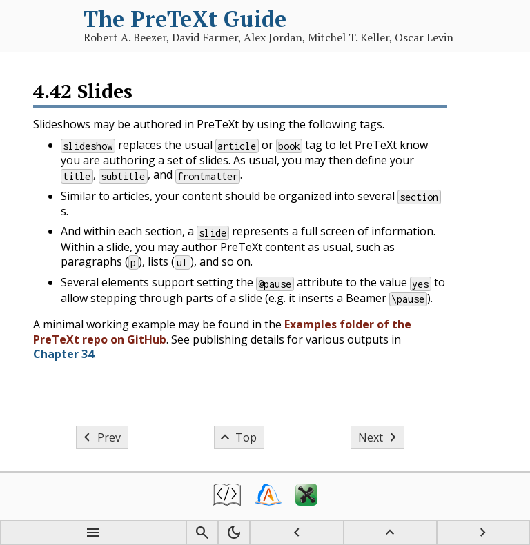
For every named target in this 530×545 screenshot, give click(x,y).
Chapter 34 (63, 353)
